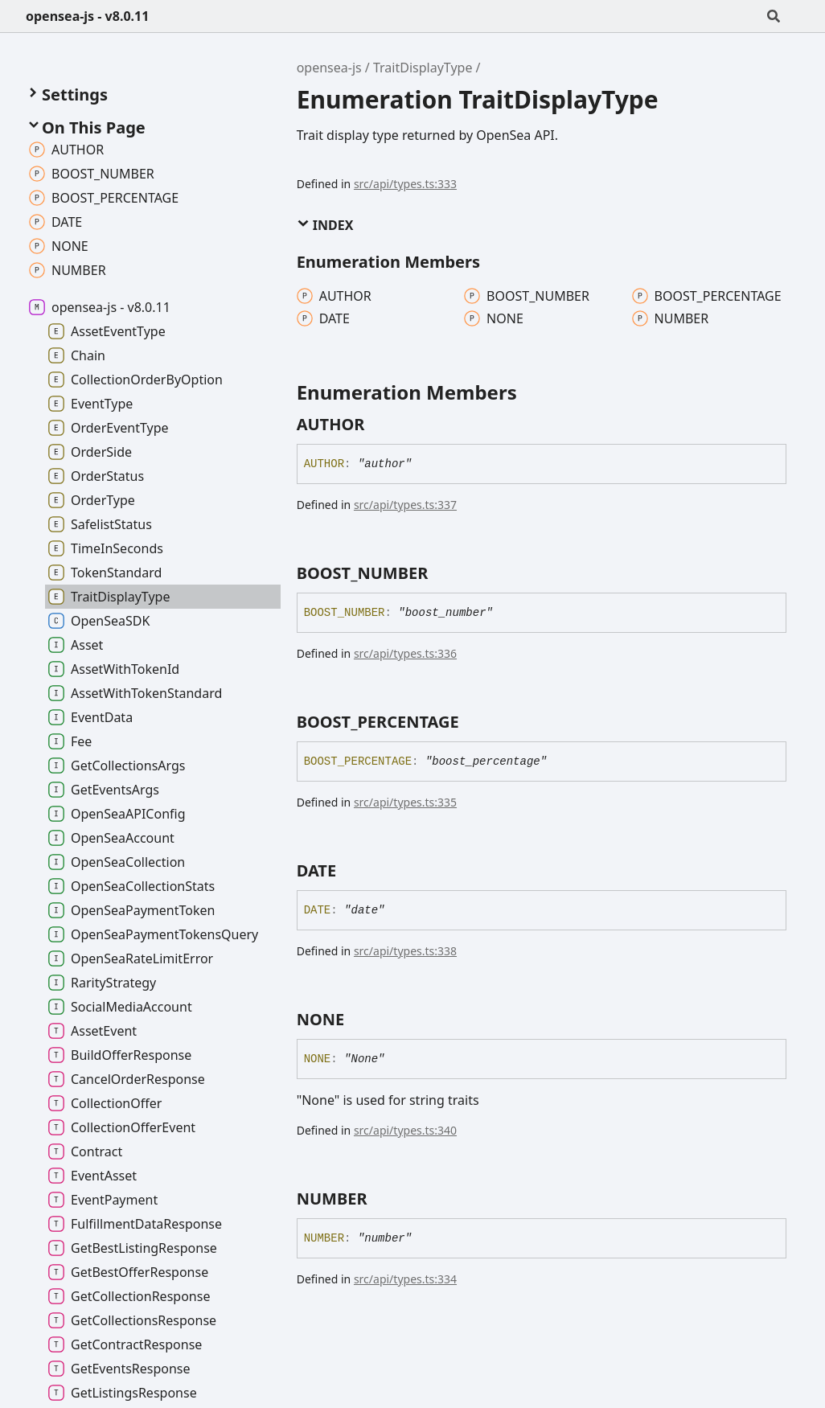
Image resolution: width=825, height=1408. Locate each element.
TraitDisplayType (422, 67)
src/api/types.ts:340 (405, 1130)
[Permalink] (379, 425)
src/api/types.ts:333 (405, 183)
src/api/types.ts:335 (405, 802)
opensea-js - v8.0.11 (87, 16)
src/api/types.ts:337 (405, 504)
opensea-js (329, 67)
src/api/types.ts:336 (405, 653)
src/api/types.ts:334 (405, 1279)
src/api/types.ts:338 (405, 951)
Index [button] (325, 225)
